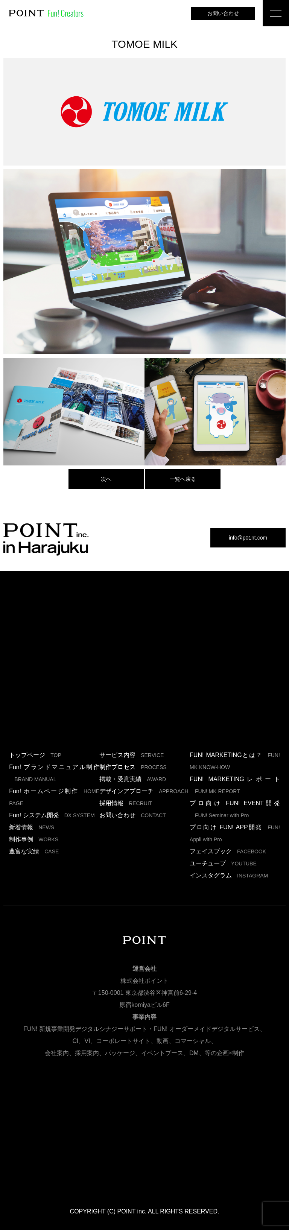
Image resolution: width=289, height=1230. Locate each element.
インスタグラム (229, 875)
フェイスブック (228, 851)
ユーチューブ (223, 863)
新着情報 (31, 827)
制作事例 (33, 839)
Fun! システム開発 (51, 815)
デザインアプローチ (144, 791)
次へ (106, 479)
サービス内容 (131, 755)
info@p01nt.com (248, 538)
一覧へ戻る (183, 479)
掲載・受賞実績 (132, 779)
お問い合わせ (223, 13)
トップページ (35, 755)
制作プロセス (132, 767)
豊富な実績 (34, 851)
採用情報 (125, 803)
